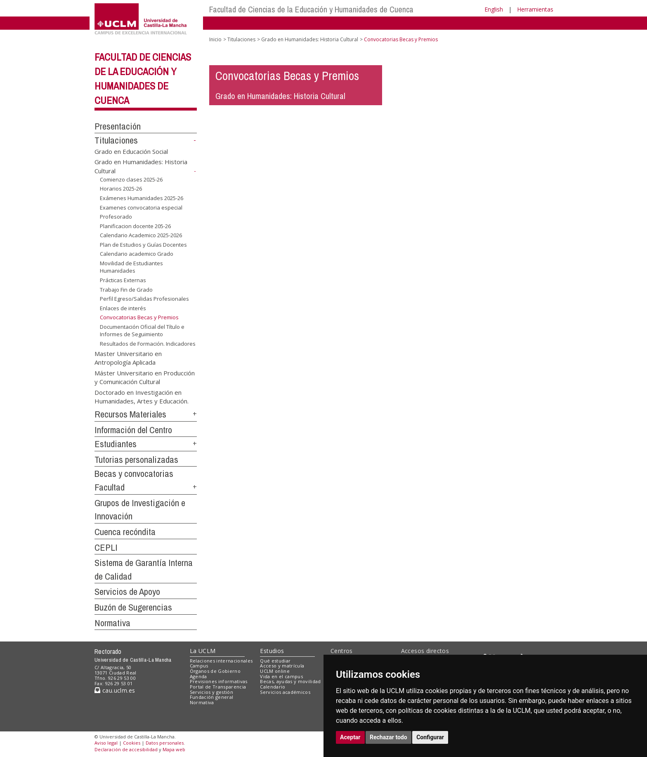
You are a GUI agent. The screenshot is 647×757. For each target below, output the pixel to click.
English (493, 9)
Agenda (198, 676)
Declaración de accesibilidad (126, 749)
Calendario (272, 687)
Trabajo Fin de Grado (126, 289)
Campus (199, 666)
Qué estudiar (275, 661)
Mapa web (174, 749)
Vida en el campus (281, 676)
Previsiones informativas (219, 681)
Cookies (131, 743)
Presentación (117, 126)
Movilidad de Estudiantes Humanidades (131, 267)
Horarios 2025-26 (121, 188)
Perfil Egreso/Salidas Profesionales (144, 298)
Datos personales (165, 743)
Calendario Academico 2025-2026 (141, 235)
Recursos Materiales (130, 414)
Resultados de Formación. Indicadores (148, 343)
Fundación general (212, 697)
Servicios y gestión (211, 692)
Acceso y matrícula (282, 666)
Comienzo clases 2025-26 (131, 179)
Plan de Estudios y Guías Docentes (143, 244)
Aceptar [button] (350, 737)
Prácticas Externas (123, 280)
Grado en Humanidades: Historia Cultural (309, 39)
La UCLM (203, 651)
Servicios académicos (285, 692)
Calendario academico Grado (136, 253)
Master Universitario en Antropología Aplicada (128, 357)
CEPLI (106, 547)
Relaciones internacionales (221, 661)
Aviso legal (106, 743)
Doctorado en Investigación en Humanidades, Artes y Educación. (141, 396)
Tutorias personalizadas (136, 459)
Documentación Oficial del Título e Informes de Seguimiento (142, 330)
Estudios (272, 651)
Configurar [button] (430, 737)
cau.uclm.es (114, 690)
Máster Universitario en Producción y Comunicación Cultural (144, 376)
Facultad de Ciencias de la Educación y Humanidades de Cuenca (311, 9)
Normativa (112, 623)
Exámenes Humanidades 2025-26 (141, 198)
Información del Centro (133, 430)
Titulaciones (116, 140)
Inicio (215, 39)
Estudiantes (115, 444)
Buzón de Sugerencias (133, 607)
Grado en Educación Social (131, 151)
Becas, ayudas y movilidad (290, 681)
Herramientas (535, 9)
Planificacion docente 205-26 (135, 226)
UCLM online (275, 671)
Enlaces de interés (123, 308)
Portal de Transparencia (218, 687)
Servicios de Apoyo (127, 591)
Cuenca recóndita (125, 532)
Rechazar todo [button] (388, 737)
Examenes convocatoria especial (141, 207)
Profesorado (116, 216)
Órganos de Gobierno (215, 671)
